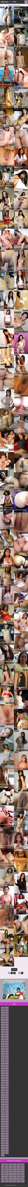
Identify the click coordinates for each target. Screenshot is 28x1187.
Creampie (3, 1075)
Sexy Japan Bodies (15, 1177)
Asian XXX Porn (3, 1182)
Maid (6, 1022)
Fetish (3, 1114)
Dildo (3, 1090)
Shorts (7, 1094)
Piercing (7, 1061)
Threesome (7, 1133)
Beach (3, 1027)
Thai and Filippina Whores (11, 1165)
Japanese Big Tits (11, 1182)
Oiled (7, 1046)
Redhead (7, 1080)
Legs (6, 1015)
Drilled (3, 1102)
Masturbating (7, 1024)
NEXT (14, 969)
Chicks (3, 1058)
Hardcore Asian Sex (3, 1177)
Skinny (7, 1099)
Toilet (7, 1136)
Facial (3, 1109)
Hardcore (3, 1136)
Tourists (7, 1138)
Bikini (3, 1039)
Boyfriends (3, 1048)
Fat (2, 1111)
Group (3, 1128)
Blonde (3, 1041)
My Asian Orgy (7, 1165)
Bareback (3, 1019)
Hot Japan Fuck (7, 1177)
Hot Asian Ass (11, 1169)
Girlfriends (3, 1126)
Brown (3, 1051)
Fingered (3, 1119)
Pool (6, 1065)
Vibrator (7, 1148)
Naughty (7, 1034)
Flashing (3, 1121)
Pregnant (7, 1073)
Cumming (3, 1077)
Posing (7, 1068)
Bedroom (3, 1031)
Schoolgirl (7, 1082)
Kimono (7, 1007)
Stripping (7, 1119)
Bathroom (3, 1024)
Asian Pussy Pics (11, 1172)
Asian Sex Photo (18, 1182)
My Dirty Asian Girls (22, 1165)
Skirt (6, 1102)
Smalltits (7, 1107)
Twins (7, 1143)
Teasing (7, 1126)
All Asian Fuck (3, 1167)
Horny (3, 1140)
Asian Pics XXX (3, 1169)
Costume (3, 1070)
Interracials (3, 1148)
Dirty (3, 1092)
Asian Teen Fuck (7, 1182)
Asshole (3, 1012)
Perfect (7, 1058)
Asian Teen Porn (7, 1167)
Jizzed (3, 1155)
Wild (6, 1153)
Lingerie (7, 1019)
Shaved (7, 1092)
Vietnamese (7, 1150)
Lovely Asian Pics (22, 1167)
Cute (2, 1085)
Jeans (3, 1153)
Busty (3, 1056)
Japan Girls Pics (18, 1169)
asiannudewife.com (15, 1169)
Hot (2, 1143)
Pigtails (7, 1063)
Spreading (7, 1114)
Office (7, 1044)
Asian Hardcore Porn (3, 1179)
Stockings (7, 1116)
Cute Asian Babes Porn (22, 1174)
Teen (7, 1128)
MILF (6, 1029)
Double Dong (3, 1097)
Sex (6, 1087)
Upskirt (7, 1145)
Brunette (3, 1053)
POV (6, 1070)
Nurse (7, 1041)
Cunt (2, 1082)
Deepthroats (3, 1087)
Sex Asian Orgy (7, 1179)
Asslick (3, 1015)
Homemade (3, 1138)
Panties (7, 1053)
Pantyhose (7, 1056)
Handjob (3, 1133)
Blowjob (3, 1044)
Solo (6, 1109)
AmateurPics (8, 2)
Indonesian (3, 1145)
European (3, 1104)
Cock (3, 1068)
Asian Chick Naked (22, 1177)
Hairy (3, 1131)
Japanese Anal (7, 1174)
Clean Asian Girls (7, 1172)
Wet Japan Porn (15, 1172)
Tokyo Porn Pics (3, 1174)
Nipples (7, 1036)
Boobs (3, 1046)
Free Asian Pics (18, 1177)
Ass (2, 1010)
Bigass (3, 1034)
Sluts (6, 1104)
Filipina (3, 1116)
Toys (6, 1140)
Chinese (3, 1061)
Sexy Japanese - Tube (3, 1172)
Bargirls (3, 1022)
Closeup (3, 1065)
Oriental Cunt (11, 1174)
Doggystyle (3, 1094)
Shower (7, 1097)
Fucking (3, 1123)
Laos (6, 1010)
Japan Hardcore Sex (11, 1167)
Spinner (7, 1111)
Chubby (3, 1063)
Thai (6, 1131)
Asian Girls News (22, 1172)
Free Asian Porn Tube (18, 1179)
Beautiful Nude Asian (22, 1169)
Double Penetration (3, 1100)
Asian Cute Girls (15, 1167)
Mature (7, 1027)
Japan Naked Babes (3, 1165)
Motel (7, 1031)
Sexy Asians (18, 1167)
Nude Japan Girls (11, 1177)
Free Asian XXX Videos (15, 1182)
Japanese (3, 1150)
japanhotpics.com (19, 1171)
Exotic (3, 1107)
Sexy (6, 1090)
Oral (6, 1048)
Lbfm (7, 1012)
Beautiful (3, 1029)
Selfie (7, 1085)
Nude (7, 1039)
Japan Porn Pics (18, 1174)
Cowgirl (3, 1073)
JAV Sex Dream (22, 1179)
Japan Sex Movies (15, 1165)
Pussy (7, 1075)
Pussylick (7, 1077)
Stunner (7, 1121)
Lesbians (7, 1017)
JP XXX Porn (11, 1179)
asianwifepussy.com (15, 1179)
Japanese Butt (15, 1174)
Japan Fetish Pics (18, 1165)
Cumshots (3, 1080)
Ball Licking (3, 1018)
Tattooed (7, 1123)
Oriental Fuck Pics (7, 1169)
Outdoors (7, 1051)
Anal (2, 1007)
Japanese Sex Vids (22, 1182)
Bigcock (3, 1036)
